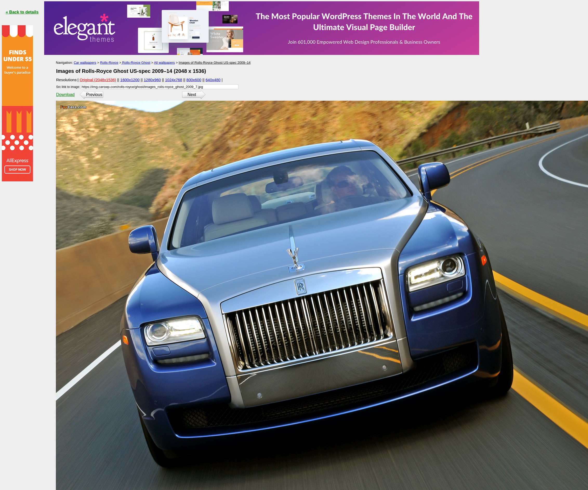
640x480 (213, 80)
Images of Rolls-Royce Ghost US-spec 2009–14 (215, 63)
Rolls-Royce (109, 63)
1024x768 (173, 80)
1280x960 (152, 80)
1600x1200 (130, 80)
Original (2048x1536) (98, 80)
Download (65, 94)
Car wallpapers (85, 63)
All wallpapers (164, 63)
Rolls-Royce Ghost (135, 63)
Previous (94, 94)
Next (192, 94)
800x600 (193, 80)
